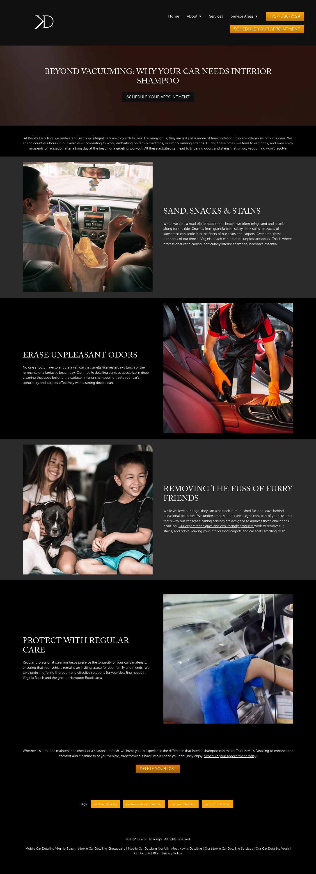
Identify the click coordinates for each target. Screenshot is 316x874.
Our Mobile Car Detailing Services (229, 848)
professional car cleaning (144, 804)
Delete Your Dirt (158, 768)
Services (216, 16)
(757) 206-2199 (285, 16)
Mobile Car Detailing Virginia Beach (50, 848)
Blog (156, 853)
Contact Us (142, 853)
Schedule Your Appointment (267, 29)
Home (173, 16)
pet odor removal (217, 804)
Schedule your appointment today (230, 756)
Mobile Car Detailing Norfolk (148, 848)
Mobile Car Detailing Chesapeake (101, 848)
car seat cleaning (183, 804)
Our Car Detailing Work (272, 848)
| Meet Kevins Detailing (185, 848)
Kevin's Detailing (40, 138)
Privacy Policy (172, 853)
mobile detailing (105, 804)
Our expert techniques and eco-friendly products (216, 526)
